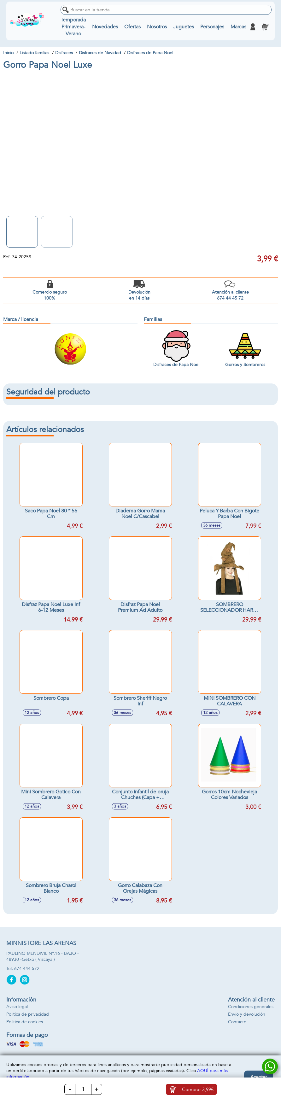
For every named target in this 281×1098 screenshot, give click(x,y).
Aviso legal (17, 1007)
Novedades (105, 26)
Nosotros (157, 26)
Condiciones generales (250, 1007)
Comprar (198, 1089)
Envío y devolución (246, 1014)
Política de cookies (24, 1022)
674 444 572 (26, 969)
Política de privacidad (27, 1014)
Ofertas (132, 26)
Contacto (237, 1022)
